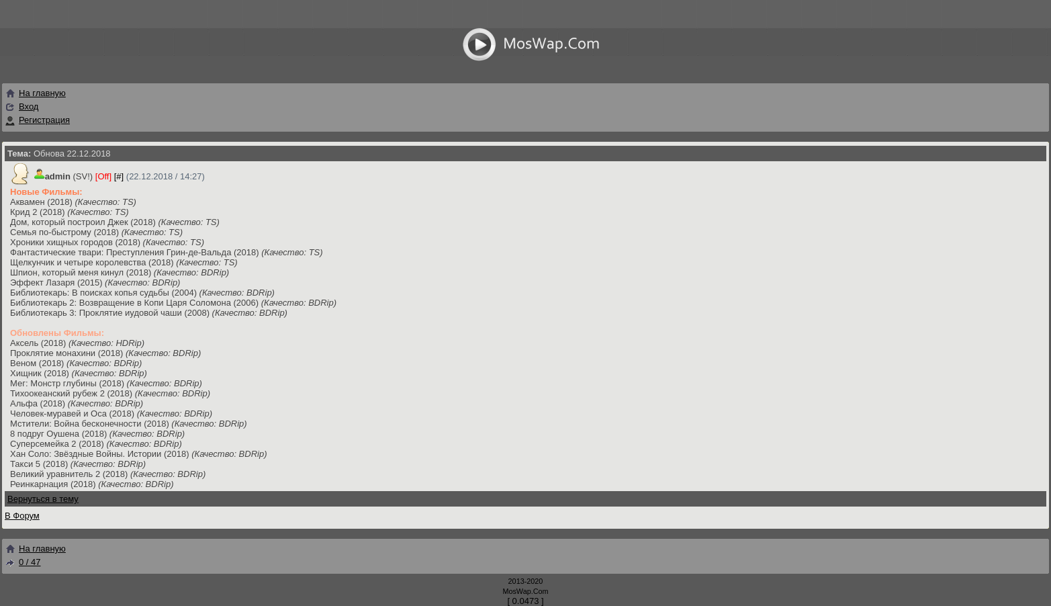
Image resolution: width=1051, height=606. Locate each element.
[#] (119, 176)
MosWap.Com (525, 591)
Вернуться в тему (43, 499)
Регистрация (44, 120)
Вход (28, 106)
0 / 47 (23, 562)
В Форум (22, 516)
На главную (35, 93)
